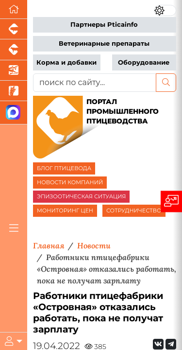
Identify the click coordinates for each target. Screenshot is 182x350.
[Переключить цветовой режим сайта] (165, 10)
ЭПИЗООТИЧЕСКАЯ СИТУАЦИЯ (81, 196)
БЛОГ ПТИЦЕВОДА (64, 168)
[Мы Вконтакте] (158, 344)
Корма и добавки (66, 62)
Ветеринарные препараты (104, 43)
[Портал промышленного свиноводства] (13, 29)
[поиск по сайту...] (94, 82)
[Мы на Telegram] (170, 344)
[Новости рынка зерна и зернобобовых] (13, 91)
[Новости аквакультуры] (13, 70)
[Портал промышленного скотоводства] (13, 49)
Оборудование (143, 62)
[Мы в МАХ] (13, 112)
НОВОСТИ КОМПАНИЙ (70, 182)
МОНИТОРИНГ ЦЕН (65, 210)
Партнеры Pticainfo (104, 24)
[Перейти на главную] (13, 9)
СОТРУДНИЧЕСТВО (134, 210)
